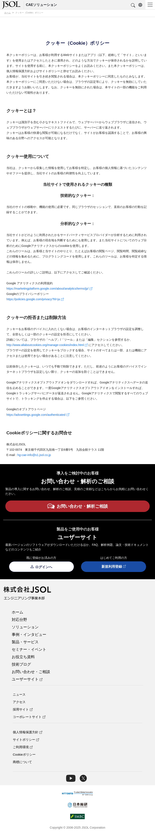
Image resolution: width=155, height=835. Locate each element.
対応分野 (19, 620)
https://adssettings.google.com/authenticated (37, 414)
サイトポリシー (26, 739)
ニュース (19, 694)
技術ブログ (21, 664)
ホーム (17, 612)
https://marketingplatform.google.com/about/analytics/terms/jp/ (49, 288)
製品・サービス (25, 642)
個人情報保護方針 (27, 732)
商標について (22, 762)
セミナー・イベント (29, 649)
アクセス (19, 702)
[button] (133, 5)
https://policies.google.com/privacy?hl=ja (35, 299)
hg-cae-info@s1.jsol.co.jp (34, 455)
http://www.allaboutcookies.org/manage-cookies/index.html (47, 345)
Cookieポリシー (24, 754)
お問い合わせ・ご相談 (31, 672)
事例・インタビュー (29, 634)
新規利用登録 (113, 566)
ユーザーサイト (27, 679)
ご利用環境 (23, 747)
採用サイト (23, 709)
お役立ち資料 (23, 657)
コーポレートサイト (29, 717)
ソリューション (25, 627)
